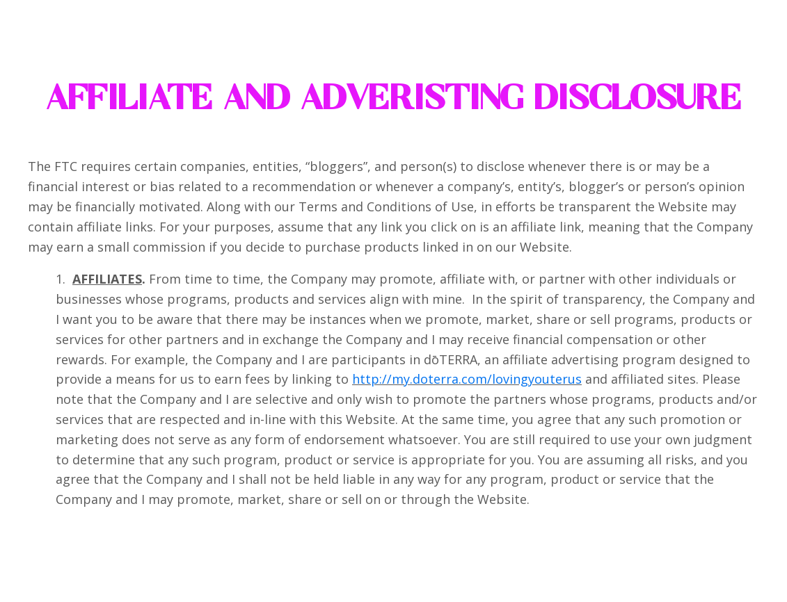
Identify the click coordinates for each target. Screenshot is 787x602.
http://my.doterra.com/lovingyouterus (467, 379)
